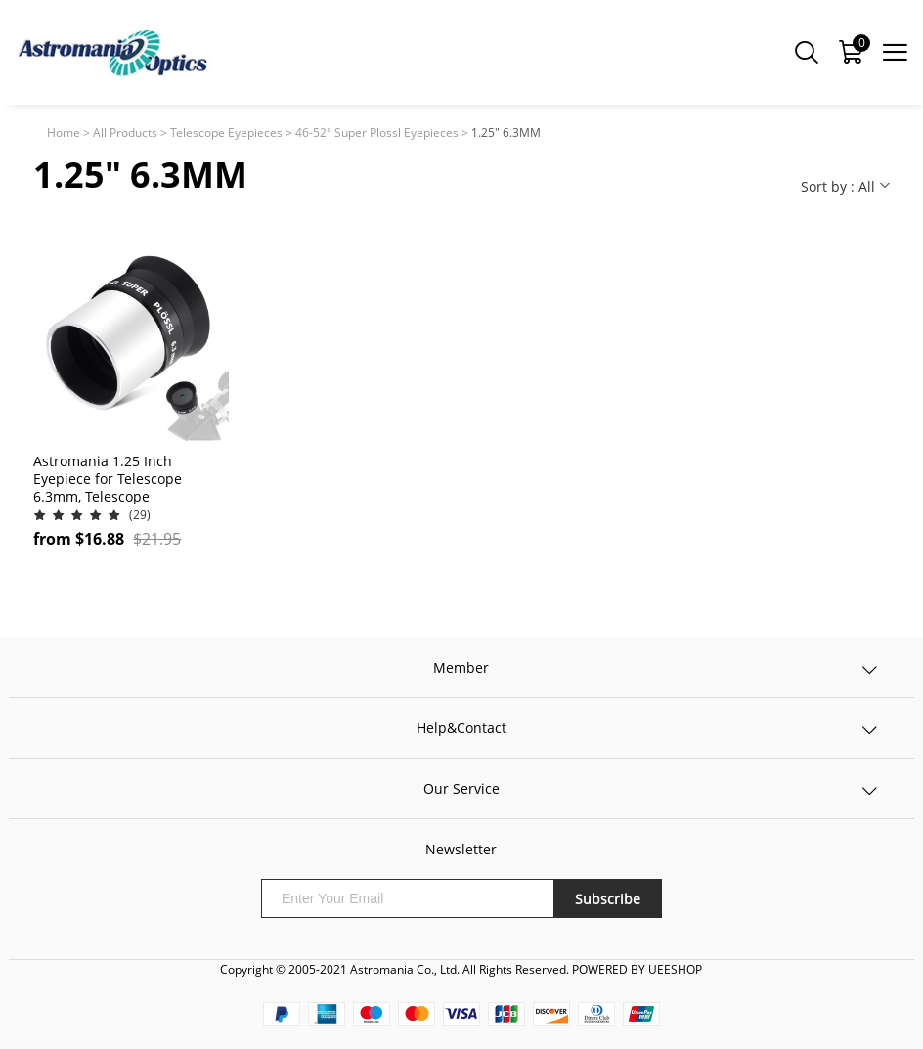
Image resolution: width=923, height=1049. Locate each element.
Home (63, 132)
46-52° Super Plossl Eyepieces (377, 132)
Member (461, 667)
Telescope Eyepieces (226, 132)
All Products (125, 132)
